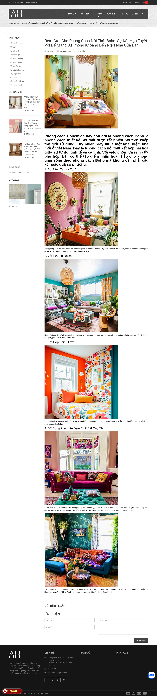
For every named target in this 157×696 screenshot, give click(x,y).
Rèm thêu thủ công (17, 70)
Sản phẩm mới (16, 85)
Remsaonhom (24, 172)
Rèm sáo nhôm (16, 62)
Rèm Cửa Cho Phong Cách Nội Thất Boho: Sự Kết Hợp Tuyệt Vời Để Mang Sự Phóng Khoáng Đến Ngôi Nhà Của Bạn (96, 42)
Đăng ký (137, 2)
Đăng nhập (127, 2)
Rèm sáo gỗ (15, 55)
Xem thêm (13, 206)
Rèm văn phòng (16, 58)
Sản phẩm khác (16, 77)
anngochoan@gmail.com (57, 673)
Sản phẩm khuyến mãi (19, 43)
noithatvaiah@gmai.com (30, 2)
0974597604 (15, 2)
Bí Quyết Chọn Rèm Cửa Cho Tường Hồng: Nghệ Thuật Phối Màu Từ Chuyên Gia (32, 125)
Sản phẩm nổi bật (17, 81)
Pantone (12, 172)
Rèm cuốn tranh (16, 66)
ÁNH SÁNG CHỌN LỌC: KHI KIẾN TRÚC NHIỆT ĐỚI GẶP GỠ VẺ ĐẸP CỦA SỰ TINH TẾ (32, 102)
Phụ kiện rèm (15, 74)
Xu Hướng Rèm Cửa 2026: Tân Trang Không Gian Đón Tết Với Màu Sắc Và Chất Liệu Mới (32, 149)
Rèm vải (13, 47)
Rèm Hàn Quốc (16, 51)
